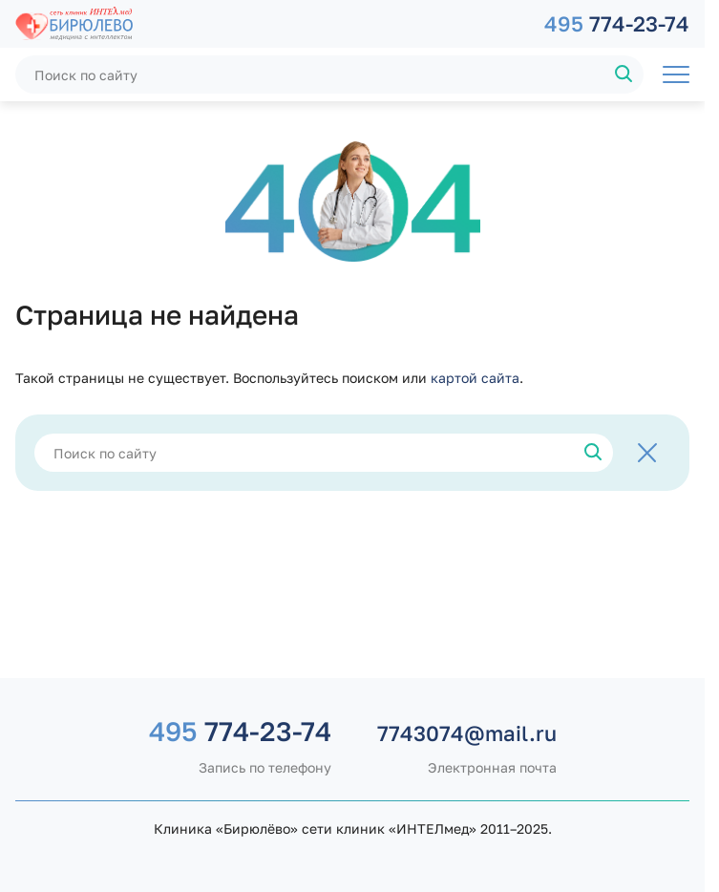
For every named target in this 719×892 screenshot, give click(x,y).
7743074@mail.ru (467, 733)
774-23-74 (616, 23)
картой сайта (475, 378)
